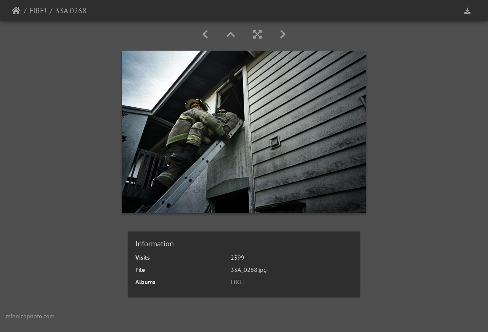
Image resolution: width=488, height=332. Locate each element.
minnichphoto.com (30, 316)
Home (16, 10)
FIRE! (38, 11)
